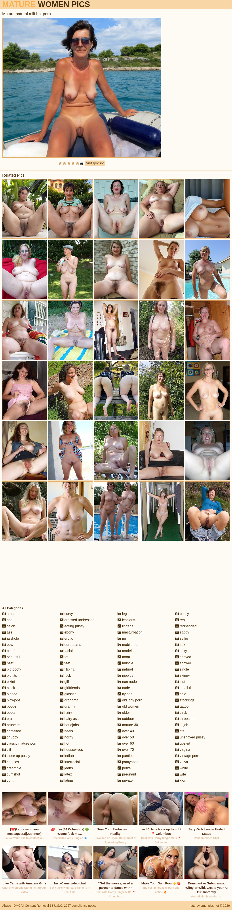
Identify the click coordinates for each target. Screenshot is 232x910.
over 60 (126, 743)
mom (124, 657)
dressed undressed (77, 620)
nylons (125, 694)
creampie (11, 768)
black (8, 688)
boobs (9, 706)
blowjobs (11, 700)
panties (125, 756)
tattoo (181, 706)
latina (66, 780)
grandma (69, 700)
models (125, 651)
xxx (180, 780)
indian (67, 756)
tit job (181, 725)
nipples (125, 675)
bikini (8, 682)
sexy (181, 651)
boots (8, 712)
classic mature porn (19, 743)
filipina (67, 669)
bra (7, 719)
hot (64, 743)
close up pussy (16, 756)
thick (181, 712)
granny (67, 706)
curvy (66, 614)
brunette (11, 725)
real (180, 620)
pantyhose (128, 762)
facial (66, 651)
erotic (66, 638)
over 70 (126, 749)
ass (7, 632)
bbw (7, 645)
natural (125, 669)
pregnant (127, 774)
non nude (127, 682)
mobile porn (129, 645)
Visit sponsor (95, 163)
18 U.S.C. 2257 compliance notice (73, 905)
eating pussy (72, 626)
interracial (70, 762)
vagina (182, 749)
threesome (185, 719)
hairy (66, 712)
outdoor (126, 719)
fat (64, 657)
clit (6, 749)
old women (128, 706)
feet (65, 663)
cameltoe (11, 731)
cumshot (11, 774)
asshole (10, 638)
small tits (184, 688)
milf (122, 638)
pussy (182, 614)
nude (124, 688)
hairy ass (69, 719)
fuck (65, 675)
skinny (182, 675)
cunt (7, 780)
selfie (181, 638)
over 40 (126, 731)
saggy (182, 632)
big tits (9, 675)
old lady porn (130, 700)
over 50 (126, 737)
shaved (183, 657)
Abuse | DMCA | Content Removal (25, 905)
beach (9, 651)
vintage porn (187, 756)
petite (124, 768)
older (124, 712)
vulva (181, 762)
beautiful (11, 657)
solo (180, 694)
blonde (9, 694)
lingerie (125, 626)
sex (180, 645)
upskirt (182, 743)
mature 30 (128, 725)
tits (179, 731)
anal (7, 620)
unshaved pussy (190, 737)
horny (66, 737)
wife (180, 774)
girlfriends (70, 688)
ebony (67, 632)
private (125, 780)
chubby (10, 737)
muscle (125, 663)
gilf (64, 682)
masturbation (130, 632)
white (181, 768)
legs (123, 614)
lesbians (126, 620)
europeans (70, 645)
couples (10, 762)
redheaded (186, 626)
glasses (68, 694)
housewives (71, 749)
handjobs (69, 725)
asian (8, 626)
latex (66, 774)
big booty (11, 669)
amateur (11, 614)
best (7, 663)
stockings (184, 700)
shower (183, 663)
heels (66, 731)
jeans (66, 768)
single (182, 669)
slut (180, 682)
